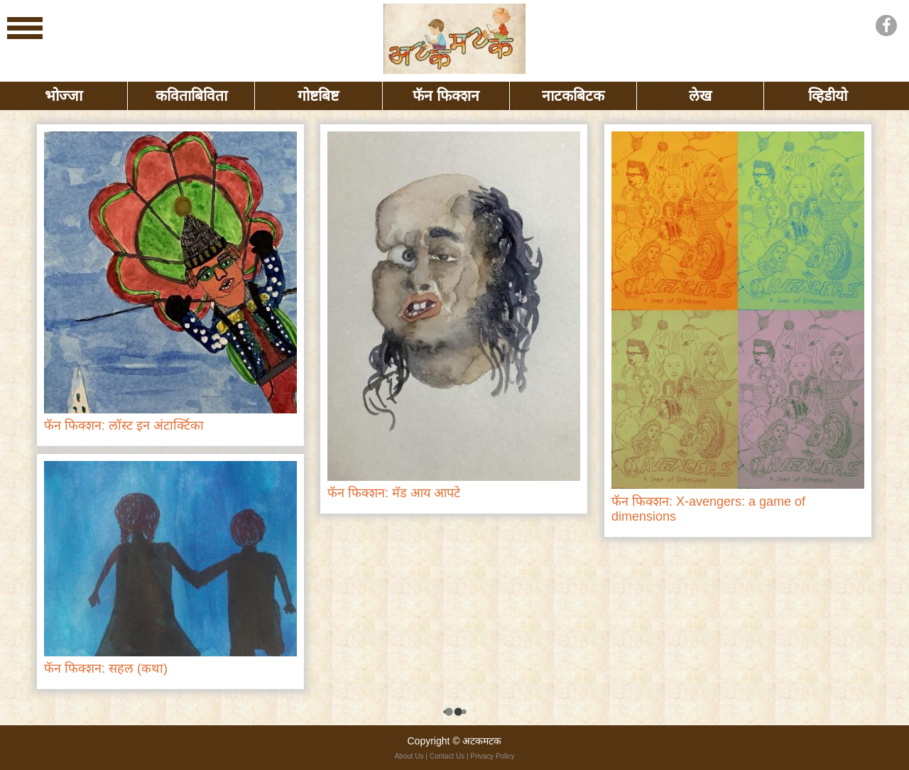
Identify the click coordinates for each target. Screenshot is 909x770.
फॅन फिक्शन (446, 95)
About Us (408, 756)
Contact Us (447, 756)
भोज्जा (63, 95)
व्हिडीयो (827, 95)
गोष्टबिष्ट (318, 95)
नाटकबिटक (573, 95)
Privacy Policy (492, 756)
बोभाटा (454, 39)
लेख (700, 95)
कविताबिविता (191, 95)
